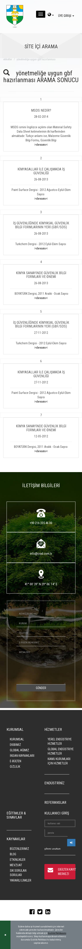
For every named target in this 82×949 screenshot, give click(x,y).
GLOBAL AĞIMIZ (19, 750)
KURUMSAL (17, 739)
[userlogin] (71, 842)
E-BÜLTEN (15, 761)
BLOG (13, 854)
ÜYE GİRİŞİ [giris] (66, 15)
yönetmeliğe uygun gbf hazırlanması (36, 59)
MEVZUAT (16, 865)
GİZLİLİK (15, 766)
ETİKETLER (7, 59)
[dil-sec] (50, 15)
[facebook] (33, 912)
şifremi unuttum (52, 848)
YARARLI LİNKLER (20, 880)
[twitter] (41, 912)
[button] (41, 124)
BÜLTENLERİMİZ (19, 848)
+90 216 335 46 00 (41, 523)
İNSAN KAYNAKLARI (22, 755)
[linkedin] (48, 912)
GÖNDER (41, 688)
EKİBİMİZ (15, 744)
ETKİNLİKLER (17, 859)
